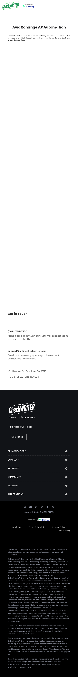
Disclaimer (17, 527)
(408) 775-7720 (17, 331)
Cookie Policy (64, 530)
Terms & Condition (37, 527)
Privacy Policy (58, 527)
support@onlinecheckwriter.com (27, 351)
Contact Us (17, 436)
